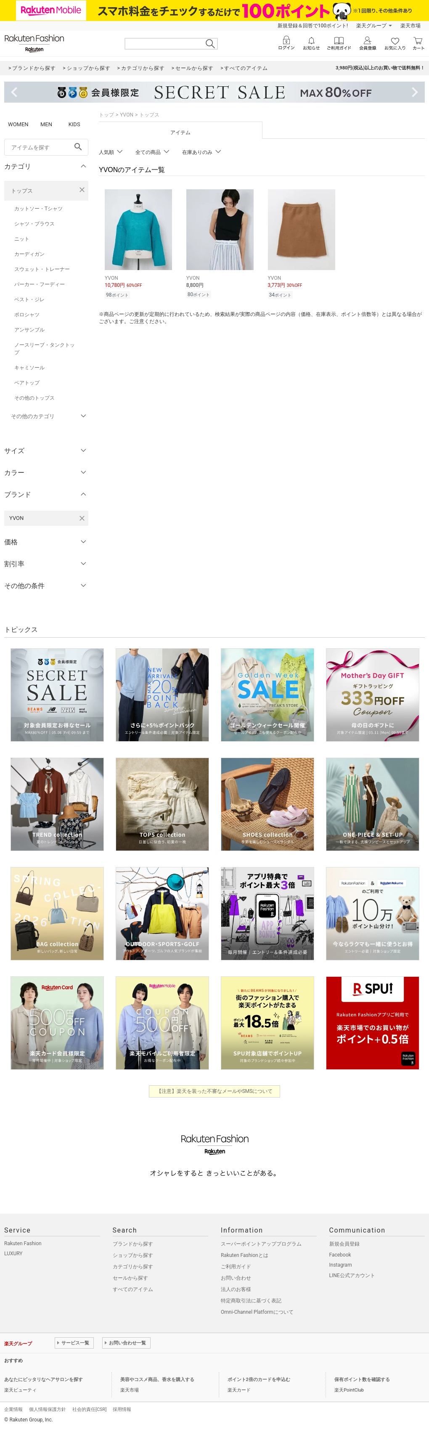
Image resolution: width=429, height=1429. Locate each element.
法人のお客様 (236, 1289)
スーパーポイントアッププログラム (261, 1244)
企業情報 (13, 1409)
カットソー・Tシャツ (38, 209)
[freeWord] (46, 147)
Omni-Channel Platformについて (257, 1312)
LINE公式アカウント (352, 1275)
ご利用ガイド (236, 1267)
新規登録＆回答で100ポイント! (313, 26)
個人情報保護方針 (47, 1409)
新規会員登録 (344, 1244)
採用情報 (122, 1409)
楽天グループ (371, 26)
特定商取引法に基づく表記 (251, 1301)
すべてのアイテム (133, 1289)
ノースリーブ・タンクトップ (44, 348)
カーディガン (29, 254)
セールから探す (130, 1278)
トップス (22, 191)
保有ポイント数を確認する (362, 1379)
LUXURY (13, 1254)
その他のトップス (34, 398)
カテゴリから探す (133, 1267)
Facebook (340, 1255)
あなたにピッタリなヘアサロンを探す (43, 1379)
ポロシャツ (27, 315)
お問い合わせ (236, 1278)
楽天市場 (410, 26)
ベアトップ (27, 383)
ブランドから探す (133, 1244)
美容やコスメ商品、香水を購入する (157, 1379)
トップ (106, 115)
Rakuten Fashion (23, 1243)
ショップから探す (133, 1255)
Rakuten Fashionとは (244, 1255)
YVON (126, 115)
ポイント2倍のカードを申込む (259, 1379)
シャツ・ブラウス (34, 224)
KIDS (74, 124)
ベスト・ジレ (29, 299)
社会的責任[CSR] (89, 1409)
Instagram (340, 1265)
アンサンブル (29, 330)
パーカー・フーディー (39, 284)
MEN (46, 124)
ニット (21, 239)
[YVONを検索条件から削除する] (82, 518)
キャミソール (29, 368)
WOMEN (18, 124)
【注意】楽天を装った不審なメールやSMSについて (214, 1091)
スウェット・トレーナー (42, 269)
